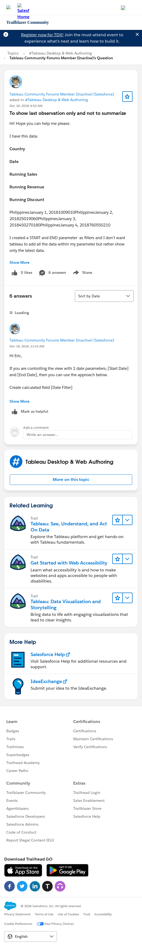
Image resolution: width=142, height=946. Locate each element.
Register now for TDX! (42, 35)
